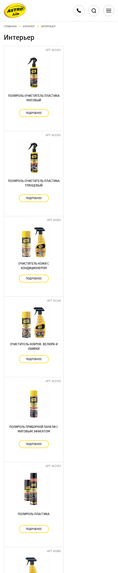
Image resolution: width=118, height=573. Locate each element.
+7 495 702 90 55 (59, 505)
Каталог (29, 26)
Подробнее (32, 110)
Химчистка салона (86, 312)
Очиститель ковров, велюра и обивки (86, 168)
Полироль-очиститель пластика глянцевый (86, 95)
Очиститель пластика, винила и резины (86, 384)
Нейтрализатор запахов (31, 312)
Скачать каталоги (59, 526)
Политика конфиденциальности (59, 553)
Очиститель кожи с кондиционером (31, 168)
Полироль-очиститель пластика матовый (31, 95)
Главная (10, 26)
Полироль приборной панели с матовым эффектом (31, 242)
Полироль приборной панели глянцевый (31, 384)
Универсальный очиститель (31, 454)
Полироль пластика (86, 241)
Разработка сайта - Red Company (52, 563)
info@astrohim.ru (59, 513)
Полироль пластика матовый (86, 454)
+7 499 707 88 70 (59, 499)
